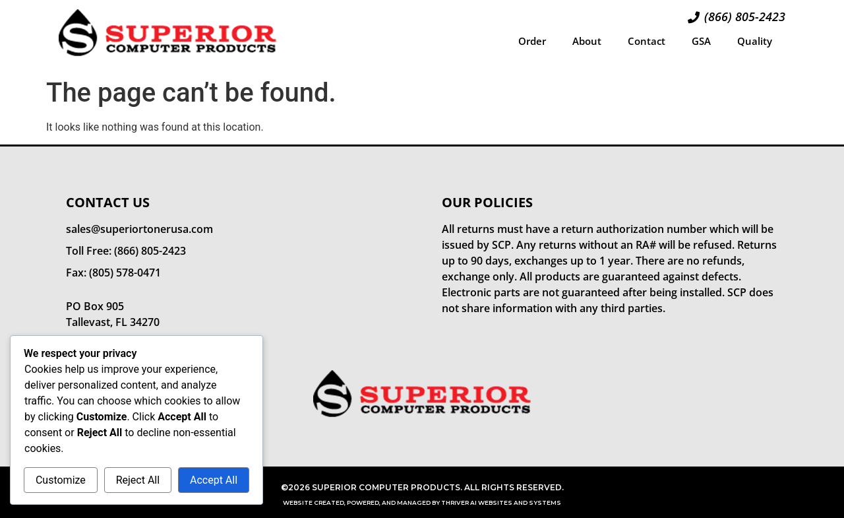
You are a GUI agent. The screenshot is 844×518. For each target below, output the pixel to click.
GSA (701, 41)
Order (532, 41)
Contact (646, 41)
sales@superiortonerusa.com (139, 229)
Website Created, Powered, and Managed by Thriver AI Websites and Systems (422, 502)
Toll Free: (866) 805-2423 (126, 250)
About (586, 41)
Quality (754, 41)
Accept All (213, 480)
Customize (61, 480)
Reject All (138, 480)
